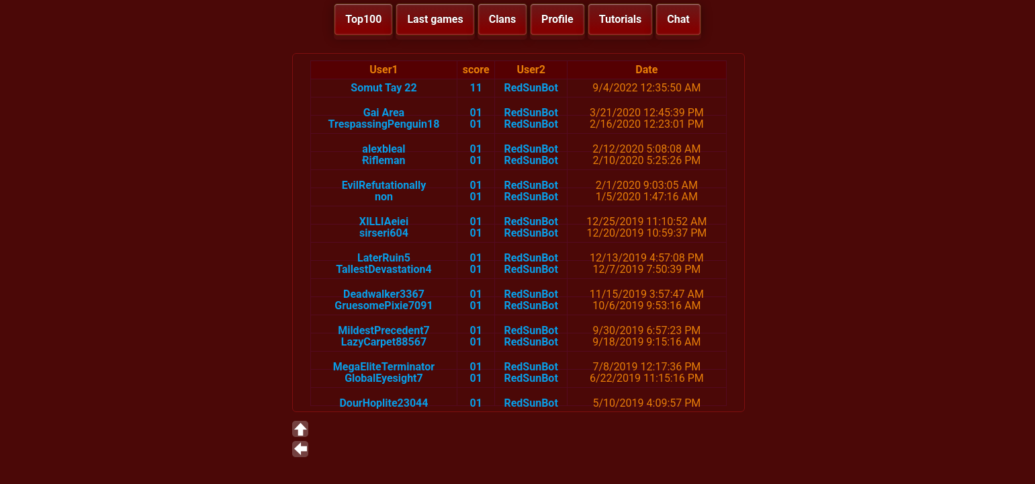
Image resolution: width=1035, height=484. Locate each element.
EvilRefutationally (384, 185)
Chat (678, 19)
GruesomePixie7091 (383, 305)
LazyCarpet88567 (383, 341)
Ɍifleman (383, 160)
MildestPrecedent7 (384, 330)
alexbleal (383, 149)
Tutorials (620, 19)
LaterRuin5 (383, 257)
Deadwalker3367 (383, 294)
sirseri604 (383, 233)
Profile (557, 19)
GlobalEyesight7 (384, 378)
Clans (502, 19)
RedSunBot (530, 87)
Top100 (363, 19)
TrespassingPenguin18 (384, 124)
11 (476, 87)
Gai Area (383, 112)
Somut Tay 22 (383, 87)
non (384, 196)
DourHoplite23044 (383, 403)
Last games (435, 19)
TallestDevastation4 (384, 269)
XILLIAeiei (383, 221)
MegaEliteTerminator (384, 366)
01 (476, 112)
